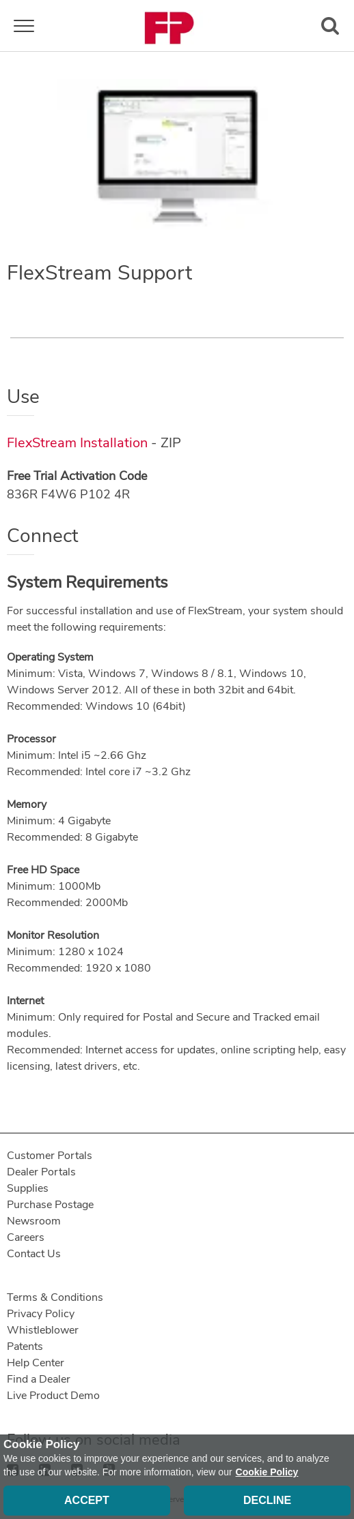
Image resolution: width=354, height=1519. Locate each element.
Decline (267, 1500)
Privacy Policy (40, 1313)
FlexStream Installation (77, 443)
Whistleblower (43, 1330)
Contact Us (34, 1253)
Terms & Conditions (55, 1297)
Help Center (35, 1362)
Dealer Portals (41, 1171)
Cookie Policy (267, 1472)
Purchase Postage (50, 1204)
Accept (86, 1500)
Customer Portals (49, 1155)
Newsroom (34, 1221)
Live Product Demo (53, 1395)
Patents (25, 1346)
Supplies (28, 1188)
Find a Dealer (38, 1379)
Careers (25, 1237)
